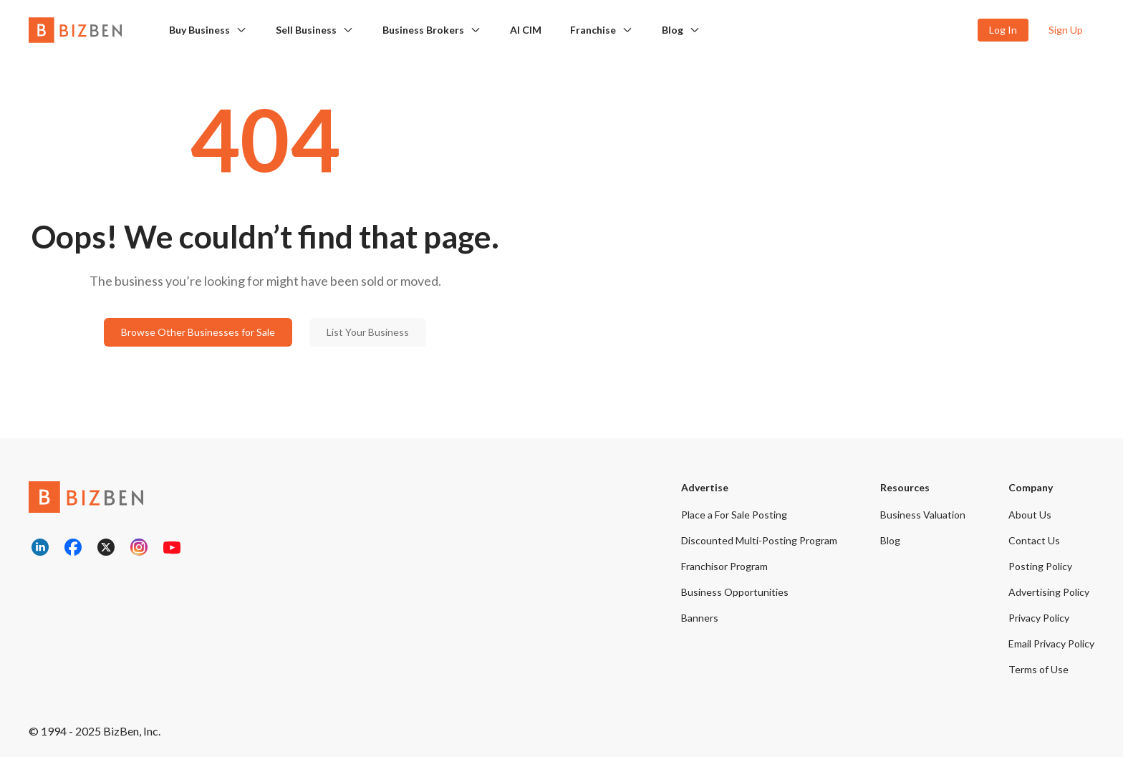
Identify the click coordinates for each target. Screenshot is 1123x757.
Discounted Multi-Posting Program (759, 540)
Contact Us (1034, 540)
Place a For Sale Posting (734, 514)
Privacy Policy (1038, 618)
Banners (699, 618)
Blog (672, 30)
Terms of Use (1038, 669)
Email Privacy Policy (1051, 643)
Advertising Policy (1048, 592)
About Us (1029, 514)
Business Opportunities (735, 592)
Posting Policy (1040, 566)
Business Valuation (922, 514)
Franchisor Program (724, 566)
